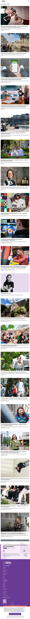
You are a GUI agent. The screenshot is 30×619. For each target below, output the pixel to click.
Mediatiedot (4, 592)
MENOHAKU (14, 606)
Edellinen (8, 543)
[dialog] (15, 613)
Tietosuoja (4, 594)
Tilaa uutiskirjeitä (5, 595)
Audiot (4, 576)
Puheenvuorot (5, 573)
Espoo (4, 584)
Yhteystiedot (5, 591)
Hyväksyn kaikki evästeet (15, 613)
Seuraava (22, 543)
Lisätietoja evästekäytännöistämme (18, 611)
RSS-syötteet (5, 579)
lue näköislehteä (6, 597)
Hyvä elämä (4, 571)
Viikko (9, 548)
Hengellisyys (5, 574)
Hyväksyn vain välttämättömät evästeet (15, 616)
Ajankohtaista (5, 570)
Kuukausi (13, 548)
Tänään (5, 548)
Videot (4, 577)
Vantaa (4, 587)
